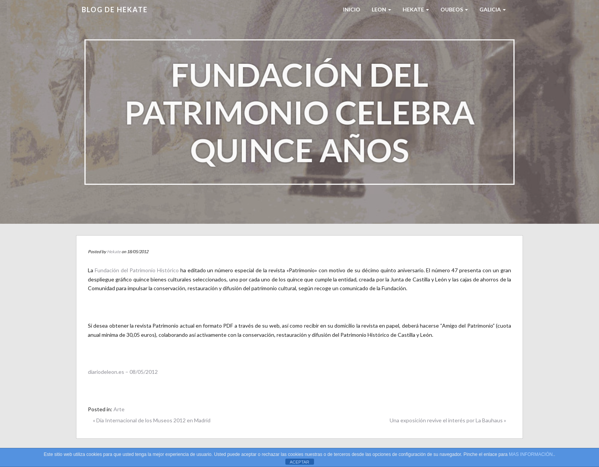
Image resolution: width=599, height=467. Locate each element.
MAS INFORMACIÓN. (531, 454)
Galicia (492, 9)
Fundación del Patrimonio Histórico (137, 270)
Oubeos (454, 9)
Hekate (114, 251)
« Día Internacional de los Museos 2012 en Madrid (151, 420)
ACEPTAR (299, 462)
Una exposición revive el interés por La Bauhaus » (448, 420)
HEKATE (416, 9)
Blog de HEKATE (115, 9)
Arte (119, 409)
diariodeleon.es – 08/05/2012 (123, 371)
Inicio (351, 9)
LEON (381, 9)
